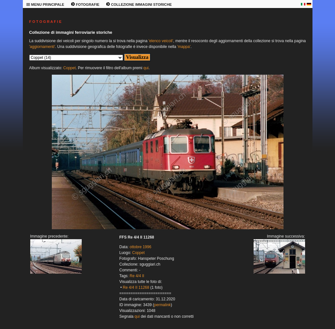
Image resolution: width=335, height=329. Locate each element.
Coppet (69, 68)
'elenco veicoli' (160, 41)
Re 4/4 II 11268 (136, 287)
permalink (162, 305)
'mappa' (184, 46)
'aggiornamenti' (42, 46)
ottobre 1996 (140, 247)
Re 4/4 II (137, 276)
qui (146, 68)
